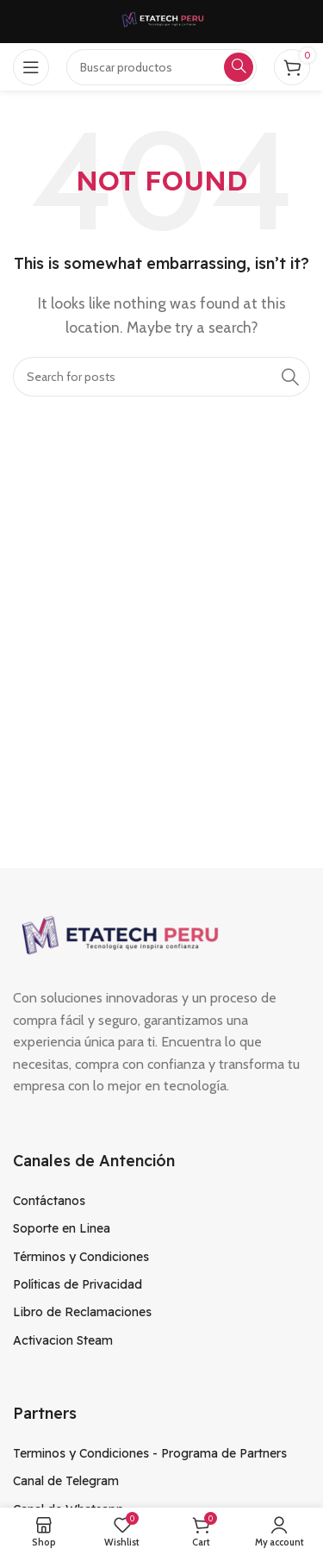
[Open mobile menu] (31, 67)
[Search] (161, 377)
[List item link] (161, 1200)
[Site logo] (162, 20)
